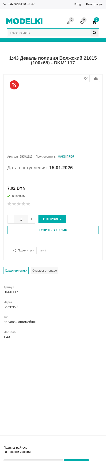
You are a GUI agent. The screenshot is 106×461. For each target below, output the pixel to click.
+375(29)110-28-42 (21, 4)
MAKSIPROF (66, 156)
